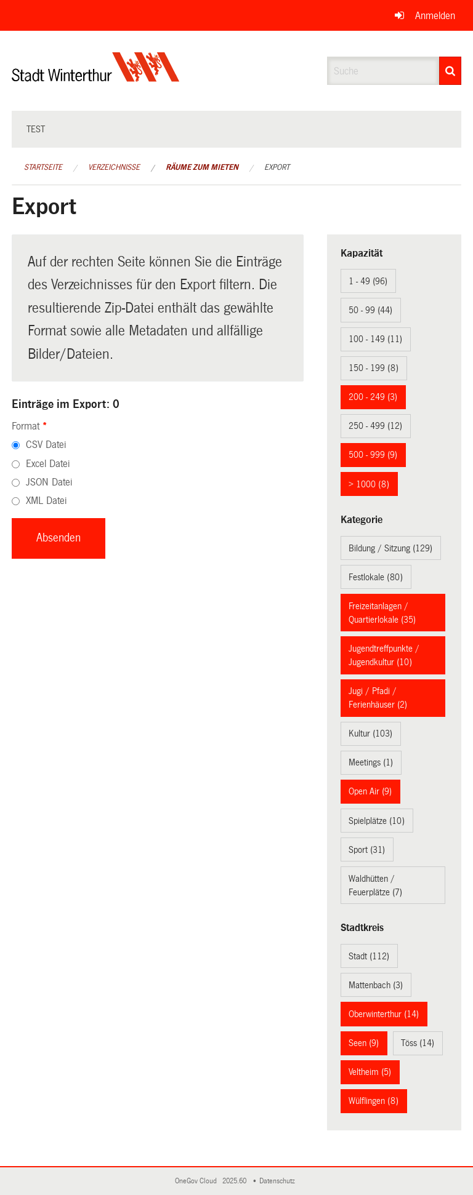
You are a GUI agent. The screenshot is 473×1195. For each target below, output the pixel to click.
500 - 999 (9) (373, 455)
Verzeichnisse (114, 167)
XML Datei (46, 500)
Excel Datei (48, 463)
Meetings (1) (371, 762)
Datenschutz (279, 1181)
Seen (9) (364, 1043)
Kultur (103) (370, 733)
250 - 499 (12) (375, 426)
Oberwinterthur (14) (384, 1014)
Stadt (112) (369, 956)
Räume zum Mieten (202, 167)
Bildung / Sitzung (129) (390, 548)
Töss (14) (417, 1043)
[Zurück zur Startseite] (96, 77)
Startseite (43, 167)
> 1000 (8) (369, 484)
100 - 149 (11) (375, 339)
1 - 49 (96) (368, 281)
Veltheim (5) (370, 1072)
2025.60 (235, 1181)
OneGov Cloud (197, 1181)
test (35, 129)
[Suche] (450, 71)
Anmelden (435, 15)
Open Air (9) (370, 791)
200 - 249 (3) (373, 397)
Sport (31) (367, 850)
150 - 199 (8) (373, 368)
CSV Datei (46, 444)
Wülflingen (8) (373, 1101)
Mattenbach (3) (376, 985)
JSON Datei (49, 482)
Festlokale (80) (376, 577)
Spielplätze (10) (377, 821)
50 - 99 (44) (370, 310)
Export (276, 167)
